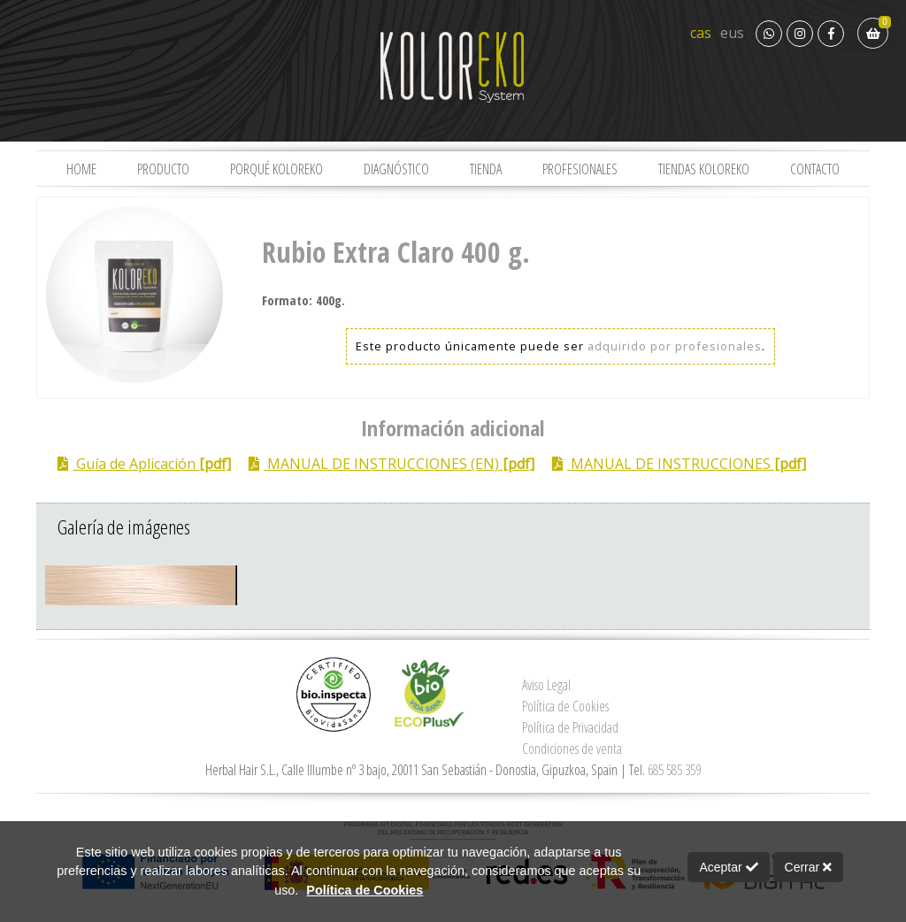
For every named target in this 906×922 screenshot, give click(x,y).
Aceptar (728, 867)
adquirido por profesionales (674, 346)
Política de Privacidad (570, 727)
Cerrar (809, 867)
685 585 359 (674, 770)
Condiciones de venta (572, 748)
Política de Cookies (565, 706)
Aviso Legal (546, 685)
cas (700, 32)
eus (732, 32)
